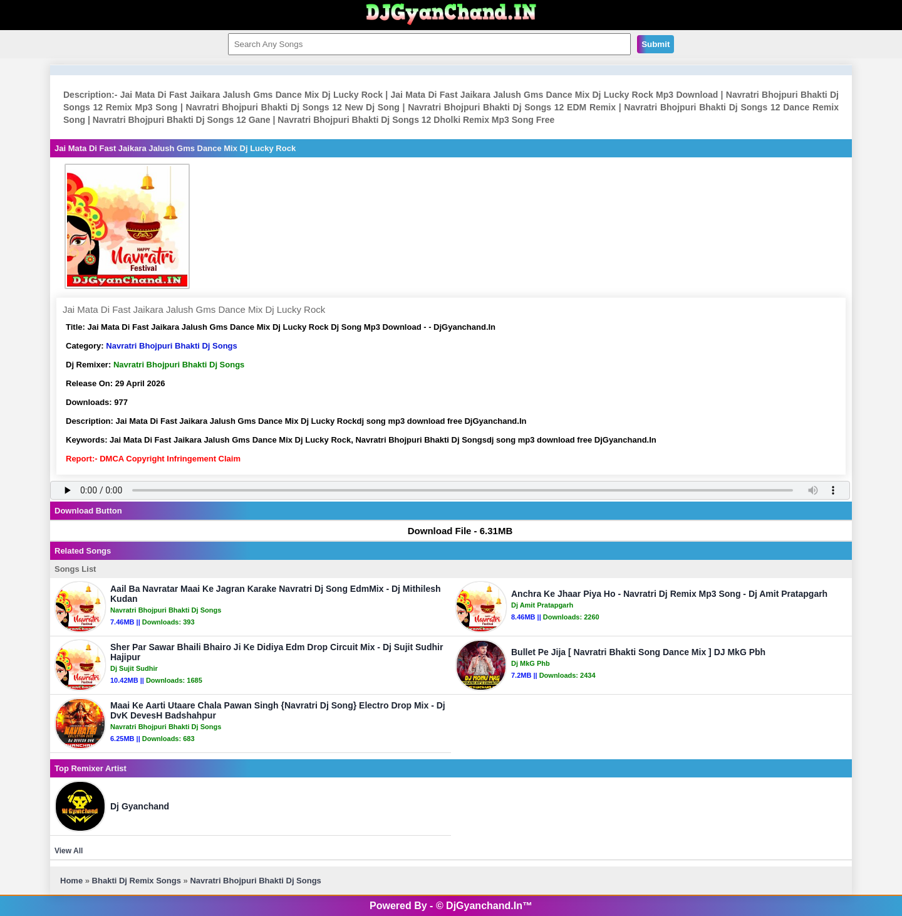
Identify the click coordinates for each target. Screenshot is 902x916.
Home (71, 880)
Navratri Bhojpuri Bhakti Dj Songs (171, 345)
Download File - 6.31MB (454, 530)
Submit (655, 44)
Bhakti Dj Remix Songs (136, 880)
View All (68, 850)
